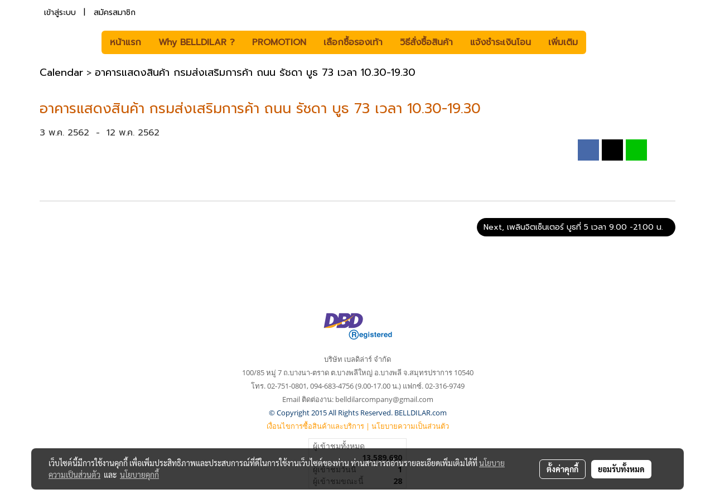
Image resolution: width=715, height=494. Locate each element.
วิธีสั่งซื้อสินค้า (426, 42)
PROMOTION (279, 42)
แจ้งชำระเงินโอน (500, 42)
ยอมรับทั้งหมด (621, 469)
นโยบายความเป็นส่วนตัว (410, 426)
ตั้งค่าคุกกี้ (562, 469)
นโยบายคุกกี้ (139, 474)
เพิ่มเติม (563, 42)
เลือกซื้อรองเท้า (353, 42)
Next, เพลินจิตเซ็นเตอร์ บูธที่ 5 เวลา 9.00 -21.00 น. (576, 227)
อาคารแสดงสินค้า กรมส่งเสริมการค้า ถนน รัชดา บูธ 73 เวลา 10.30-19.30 (255, 72)
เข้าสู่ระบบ (60, 12)
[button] (603, 42)
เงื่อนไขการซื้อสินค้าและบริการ (315, 426)
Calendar (61, 72)
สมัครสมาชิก (115, 12)
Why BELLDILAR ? (196, 42)
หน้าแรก (125, 42)
